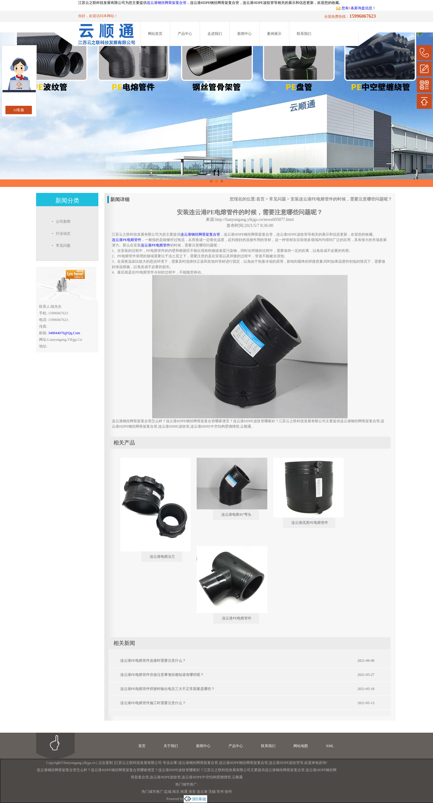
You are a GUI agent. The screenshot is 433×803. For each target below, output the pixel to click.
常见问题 (277, 199)
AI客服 (18, 110)
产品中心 (185, 34)
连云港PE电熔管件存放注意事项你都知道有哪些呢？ (162, 675)
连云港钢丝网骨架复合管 (166, 3)
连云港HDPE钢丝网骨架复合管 (243, 763)
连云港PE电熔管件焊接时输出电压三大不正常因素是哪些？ (167, 689)
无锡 (212, 791)
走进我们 (214, 34)
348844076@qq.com (64, 333)
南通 (184, 791)
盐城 (167, 791)
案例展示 (274, 34)
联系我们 (304, 34)
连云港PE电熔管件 (236, 618)
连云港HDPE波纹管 (284, 763)
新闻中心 (244, 34)
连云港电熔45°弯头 (236, 514)
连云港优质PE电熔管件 (309, 523)
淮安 (192, 791)
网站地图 (300, 746)
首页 (260, 199)
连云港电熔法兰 (162, 556)
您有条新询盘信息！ (356, 8)
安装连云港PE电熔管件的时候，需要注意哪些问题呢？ (341, 199)
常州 (220, 791)
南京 (176, 791)
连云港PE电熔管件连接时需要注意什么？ (153, 660)
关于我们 (171, 746)
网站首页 (155, 34)
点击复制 (105, 763)
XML (330, 746)
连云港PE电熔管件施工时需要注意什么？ (153, 703)
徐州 (228, 791)
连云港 (202, 791)
